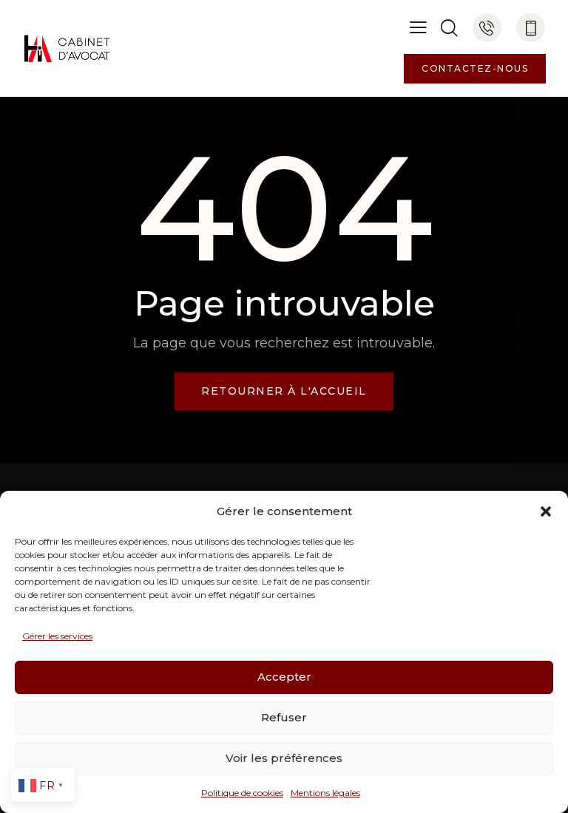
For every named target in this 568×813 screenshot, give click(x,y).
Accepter (284, 677)
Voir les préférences (284, 758)
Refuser (284, 717)
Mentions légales (325, 792)
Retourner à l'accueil (284, 391)
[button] (545, 511)
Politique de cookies (242, 792)
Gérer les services (57, 636)
